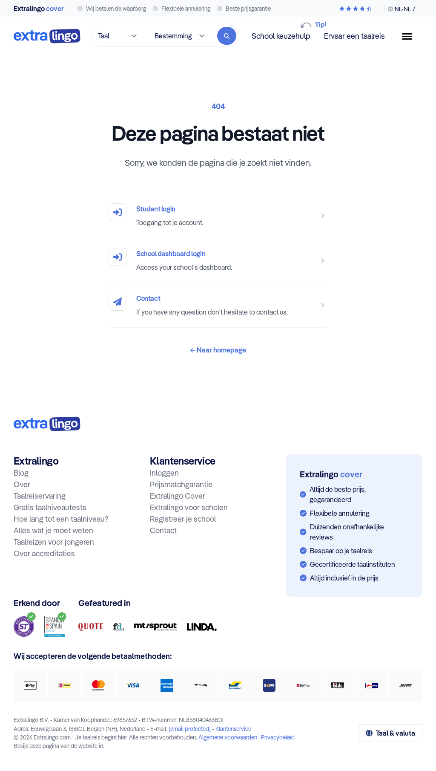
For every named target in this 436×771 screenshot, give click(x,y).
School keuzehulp (281, 35)
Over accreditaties (44, 553)
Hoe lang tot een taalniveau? (61, 519)
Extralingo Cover (177, 496)
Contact (148, 298)
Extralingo (39, 8)
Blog (21, 473)
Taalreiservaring (40, 496)
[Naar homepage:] (47, 423)
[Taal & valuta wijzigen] (400, 9)
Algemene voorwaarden (227, 737)
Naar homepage (218, 350)
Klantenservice (233, 728)
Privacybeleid (278, 737)
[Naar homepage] (47, 36)
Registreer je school (183, 519)
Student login (155, 209)
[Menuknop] (410, 36)
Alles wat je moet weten (53, 530)
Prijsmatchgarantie (181, 484)
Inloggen (164, 473)
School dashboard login (170, 253)
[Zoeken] (226, 36)
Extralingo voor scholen (189, 507)
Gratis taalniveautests (50, 507)
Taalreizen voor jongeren (54, 542)
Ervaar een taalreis (354, 36)
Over (22, 484)
